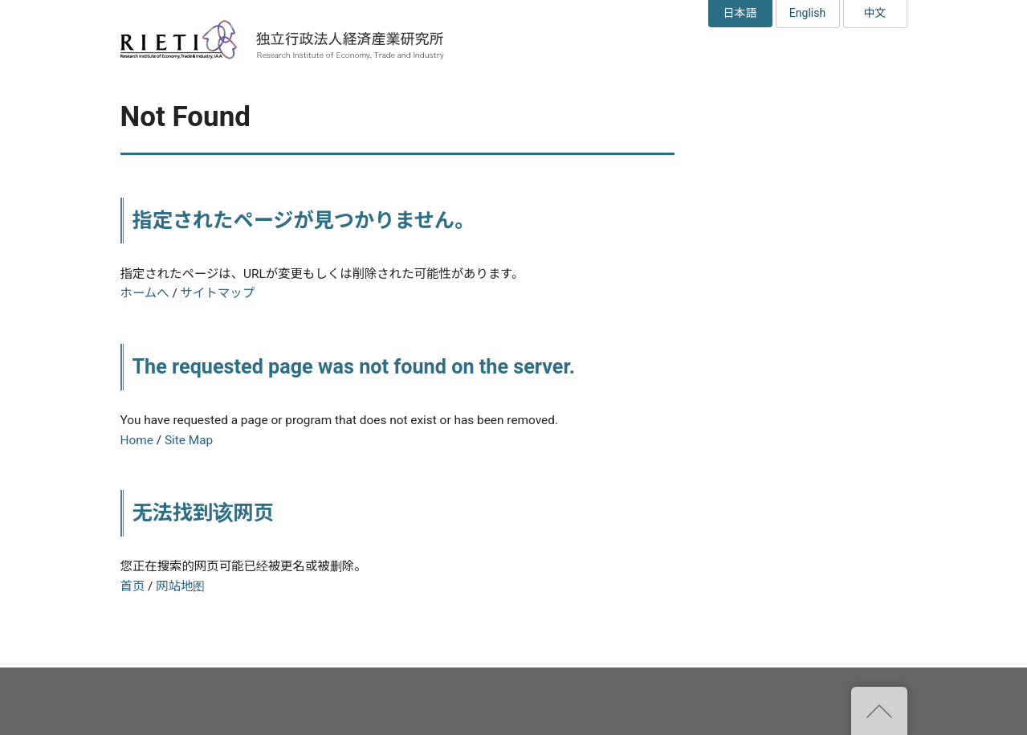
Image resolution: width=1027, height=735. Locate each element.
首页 (132, 586)
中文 (875, 12)
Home (136, 440)
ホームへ (144, 293)
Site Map (189, 440)
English (807, 12)
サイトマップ (218, 293)
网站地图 (180, 586)
